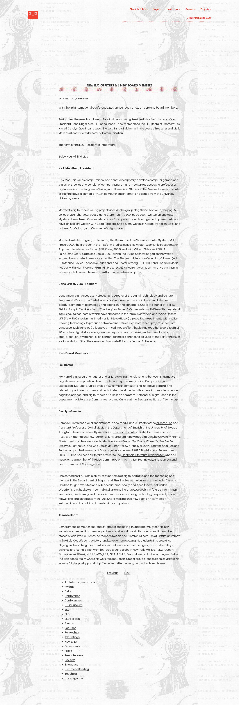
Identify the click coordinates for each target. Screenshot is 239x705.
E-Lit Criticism (73, 605)
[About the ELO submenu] (147, 9)
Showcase (71, 664)
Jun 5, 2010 (64, 99)
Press (68, 650)
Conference (72, 595)
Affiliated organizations (80, 582)
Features (70, 628)
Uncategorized (74, 678)
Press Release (74, 655)
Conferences (73, 600)
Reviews (70, 660)
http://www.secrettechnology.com (117, 563)
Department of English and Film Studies (103, 480)
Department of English (127, 427)
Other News (82, 99)
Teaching (71, 673)
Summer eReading (77, 669)
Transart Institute (124, 432)
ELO (73, 99)
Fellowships (72, 632)
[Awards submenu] (195, 9)
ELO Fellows (72, 618)
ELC (67, 609)
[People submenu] (161, 9)
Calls (68, 591)
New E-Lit (71, 641)
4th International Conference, (89, 107)
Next (127, 572)
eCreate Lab (164, 423)
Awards (69, 586)
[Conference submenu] (179, 9)
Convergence (91, 464)
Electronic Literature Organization (143, 455)
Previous (112, 572)
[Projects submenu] (210, 9)
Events (69, 623)
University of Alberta (151, 480)
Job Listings (72, 637)
